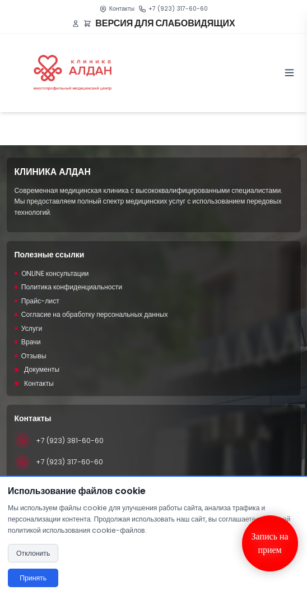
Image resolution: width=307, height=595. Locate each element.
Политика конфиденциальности (69, 287)
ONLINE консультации (52, 273)
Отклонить (33, 553)
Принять (33, 578)
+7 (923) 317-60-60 (178, 8)
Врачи (28, 342)
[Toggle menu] (289, 72)
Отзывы (30, 356)
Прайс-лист (37, 301)
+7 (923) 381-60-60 (70, 440)
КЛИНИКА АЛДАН (53, 171)
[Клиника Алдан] (72, 72)
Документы (37, 369)
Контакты (121, 8)
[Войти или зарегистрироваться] (76, 23)
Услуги (29, 328)
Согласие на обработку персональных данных (91, 314)
